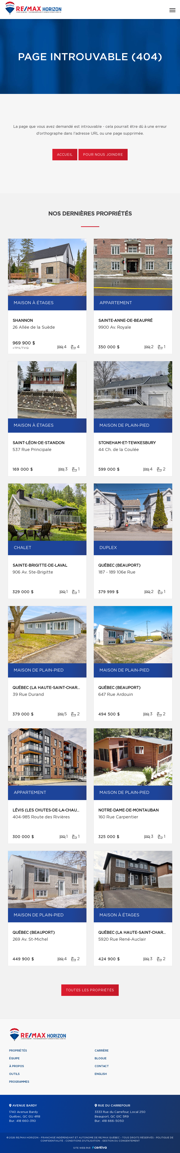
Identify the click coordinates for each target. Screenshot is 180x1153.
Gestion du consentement (121, 1141)
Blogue (101, 1058)
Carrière (102, 1050)
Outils (14, 1074)
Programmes (19, 1081)
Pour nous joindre (103, 154)
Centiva (99, 1147)
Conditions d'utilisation (82, 1141)
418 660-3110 (26, 1121)
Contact (102, 1066)
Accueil (65, 154)
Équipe (14, 1058)
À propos (16, 1066)
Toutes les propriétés (90, 990)
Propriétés (18, 1050)
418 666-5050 (113, 1121)
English (101, 1074)
